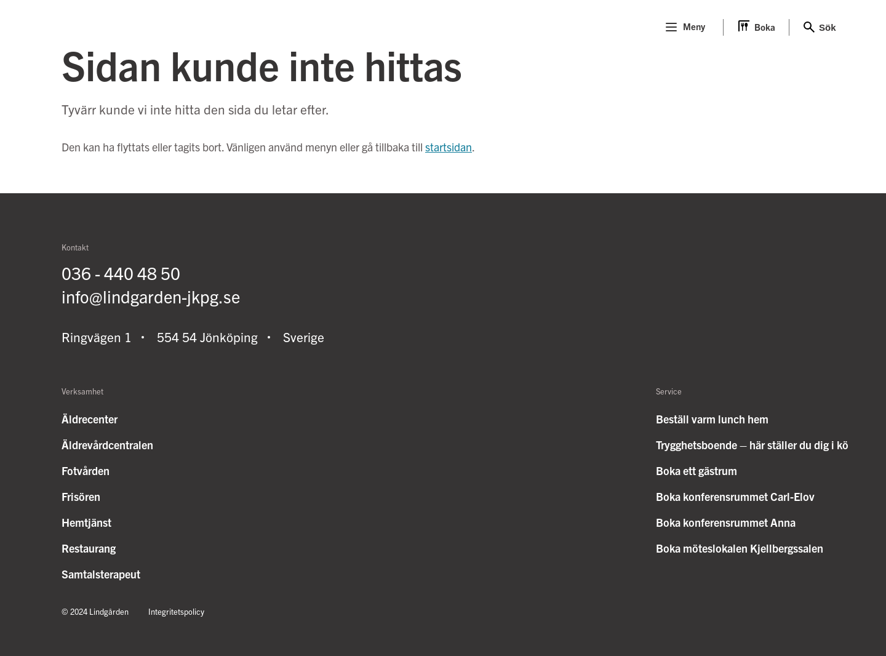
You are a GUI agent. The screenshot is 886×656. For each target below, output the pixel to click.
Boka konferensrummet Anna (726, 522)
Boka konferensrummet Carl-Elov (735, 496)
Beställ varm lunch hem (712, 419)
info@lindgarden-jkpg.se (151, 296)
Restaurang (89, 548)
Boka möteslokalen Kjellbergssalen (739, 548)
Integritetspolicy (176, 611)
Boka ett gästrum (696, 470)
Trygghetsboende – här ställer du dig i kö (752, 445)
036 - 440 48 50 (121, 273)
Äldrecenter (90, 419)
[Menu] (671, 27)
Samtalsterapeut (101, 574)
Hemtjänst (86, 522)
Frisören (81, 496)
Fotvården (86, 470)
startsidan (448, 147)
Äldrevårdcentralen (107, 445)
